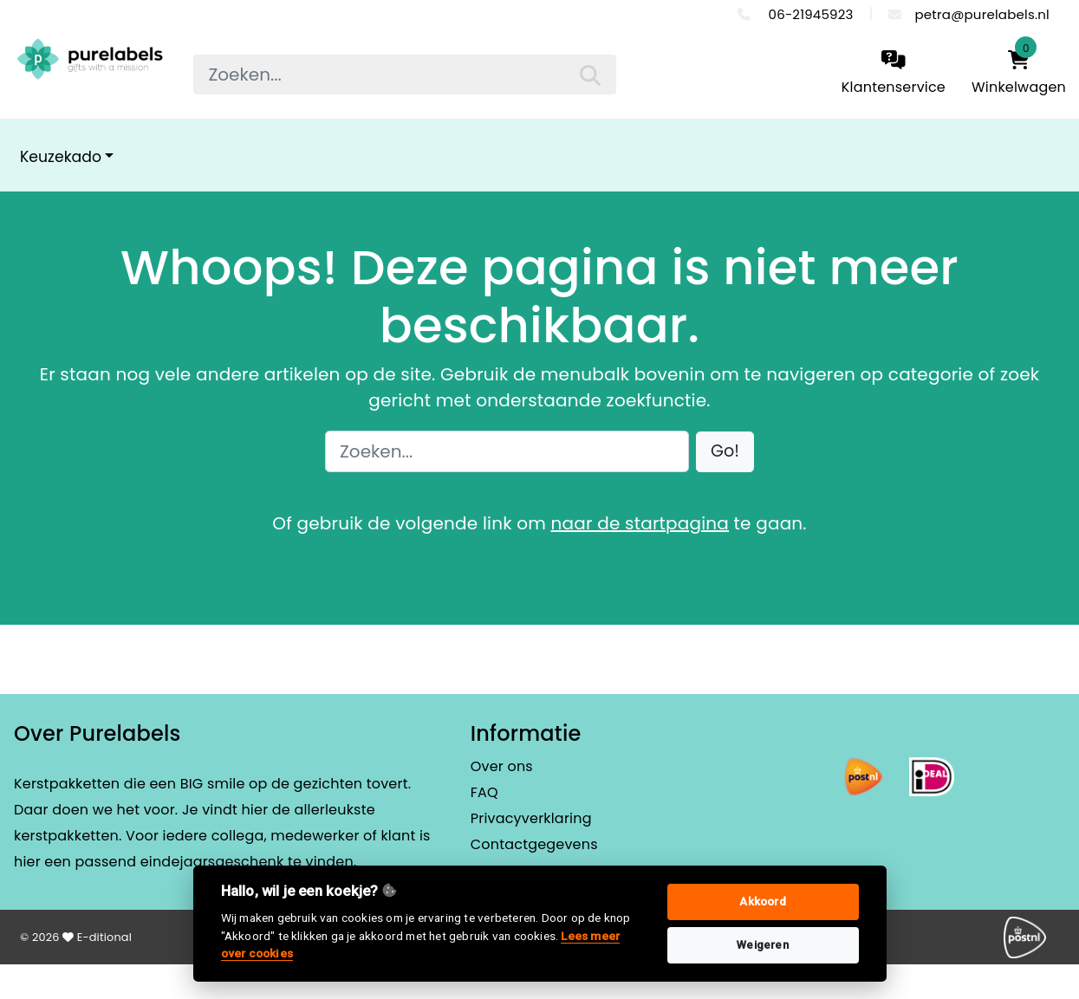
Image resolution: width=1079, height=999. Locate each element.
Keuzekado (60, 156)
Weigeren (763, 944)
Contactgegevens (534, 844)
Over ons (502, 766)
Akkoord (762, 901)
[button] (725, 451)
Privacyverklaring (531, 818)
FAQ (484, 792)
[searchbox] (405, 74)
